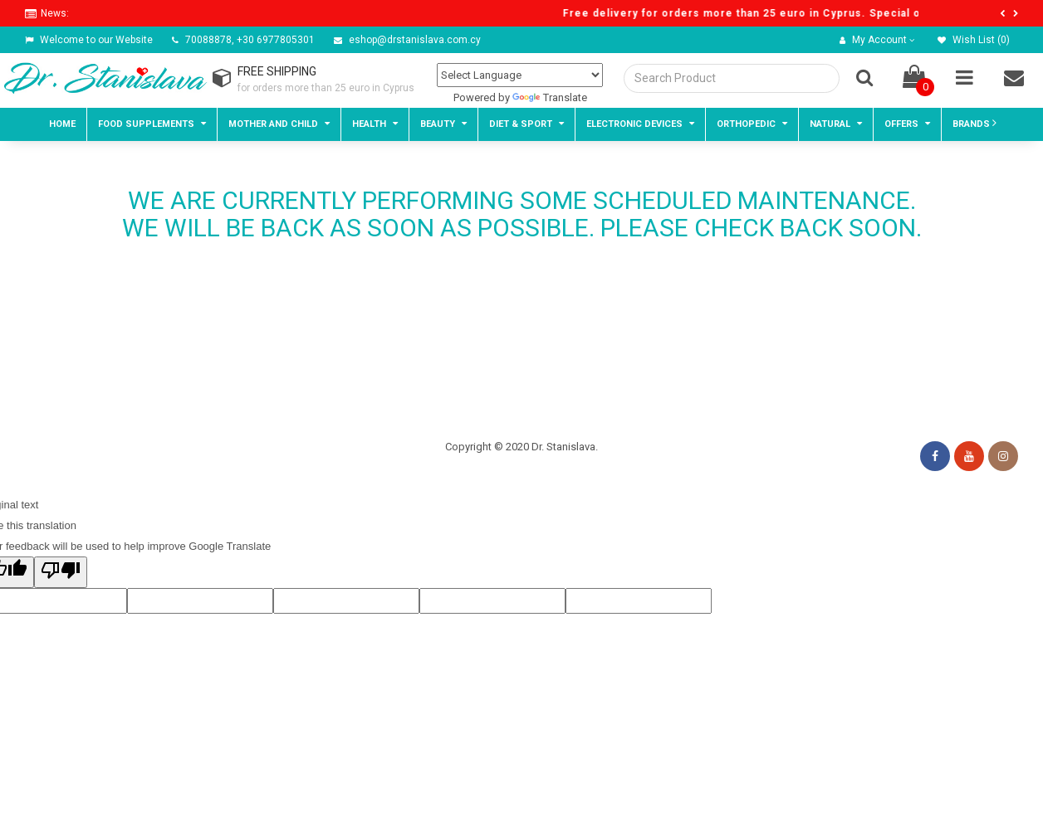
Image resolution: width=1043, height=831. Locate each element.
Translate (549, 97)
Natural (836, 123)
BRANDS (974, 123)
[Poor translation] (60, 572)
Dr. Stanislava (563, 446)
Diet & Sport (526, 123)
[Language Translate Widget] (520, 75)
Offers (907, 123)
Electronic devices (640, 123)
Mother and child (279, 123)
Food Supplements (152, 123)
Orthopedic (752, 123)
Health (375, 123)
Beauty (443, 123)
